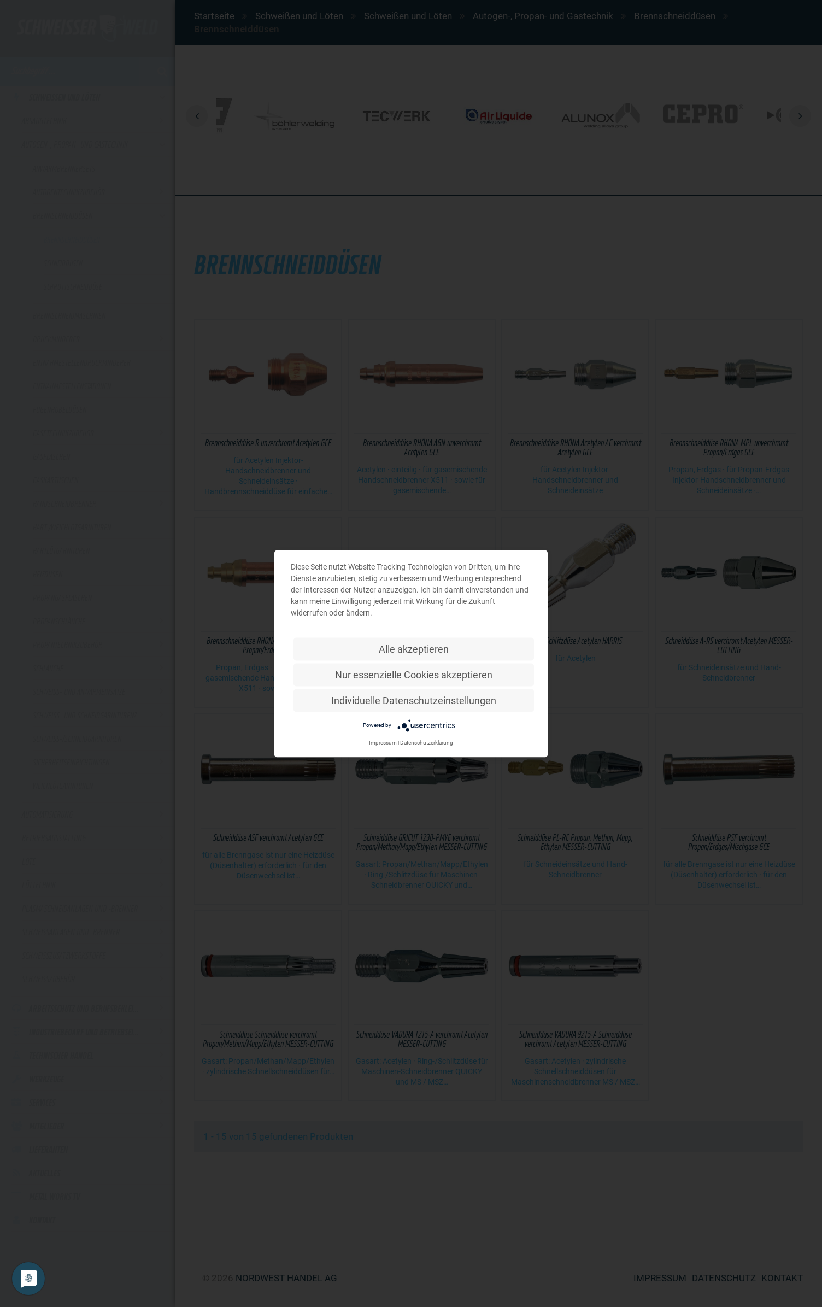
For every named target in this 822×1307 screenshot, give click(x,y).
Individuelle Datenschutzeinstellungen (413, 700)
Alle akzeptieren (414, 648)
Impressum (383, 742)
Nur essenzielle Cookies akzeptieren (413, 674)
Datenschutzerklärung (426, 742)
